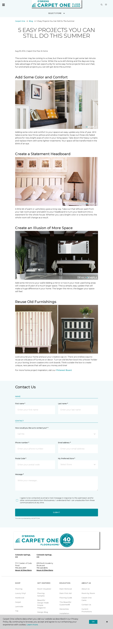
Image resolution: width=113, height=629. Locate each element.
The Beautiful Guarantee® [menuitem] (65, 603)
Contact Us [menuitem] (86, 605)
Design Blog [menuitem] (42, 612)
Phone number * (22, 442)
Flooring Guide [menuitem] (65, 598)
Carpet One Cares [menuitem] (87, 599)
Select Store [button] (54, 13)
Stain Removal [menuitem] (65, 589)
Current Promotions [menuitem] (87, 610)
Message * (19, 474)
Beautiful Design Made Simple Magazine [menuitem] (43, 604)
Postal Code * (20, 458)
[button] (101, 4)
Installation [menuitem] (64, 613)
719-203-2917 (20, 568)
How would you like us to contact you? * (31, 428)
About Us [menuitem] (86, 589)
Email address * (64, 442)
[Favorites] (106, 4)
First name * (20, 403)
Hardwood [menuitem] (19, 598)
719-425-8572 (42, 568)
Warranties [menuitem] (64, 609)
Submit (56, 512)
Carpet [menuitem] (18, 602)
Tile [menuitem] (16, 611)
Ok (93, 622)
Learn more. (32, 625)
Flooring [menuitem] (18, 589)
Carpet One (20, 21)
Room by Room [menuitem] (88, 593)
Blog (31, 21)
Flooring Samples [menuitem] (41, 594)
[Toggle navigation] (3, 4)
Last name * (63, 403)
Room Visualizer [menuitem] (44, 589)
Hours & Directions (23, 570)
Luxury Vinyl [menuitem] (20, 593)
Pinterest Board (64, 370)
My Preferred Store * (66, 458)
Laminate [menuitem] (19, 606)
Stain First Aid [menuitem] (65, 593)
